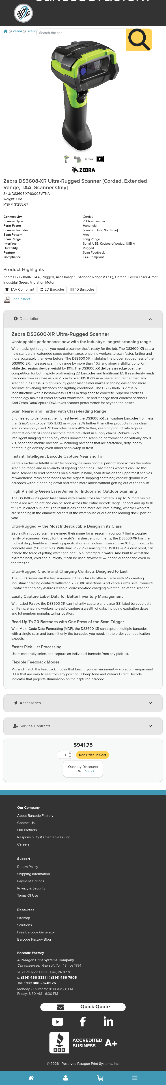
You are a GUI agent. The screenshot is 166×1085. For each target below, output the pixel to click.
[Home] (5, 31)
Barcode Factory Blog (34, 939)
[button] (83, 1007)
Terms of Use (27, 895)
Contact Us (25, 823)
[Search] (139, 30)
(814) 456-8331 (33, 977)
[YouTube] (58, 1021)
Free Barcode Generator (36, 932)
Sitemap (23, 918)
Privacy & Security (31, 888)
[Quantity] (62, 755)
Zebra (17, 31)
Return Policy (27, 867)
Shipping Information (33, 874)
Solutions (24, 925)
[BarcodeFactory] (23, 13)
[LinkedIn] (108, 1021)
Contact (89, 771)
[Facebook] (83, 1021)
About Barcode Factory (35, 816)
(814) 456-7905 (64, 977)
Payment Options (30, 881)
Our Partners (27, 830)
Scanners (34, 31)
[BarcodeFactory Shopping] (100, 1077)
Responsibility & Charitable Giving (43, 837)
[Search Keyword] (81, 23)
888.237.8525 (44, 983)
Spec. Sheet (16, 299)
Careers (23, 844)
